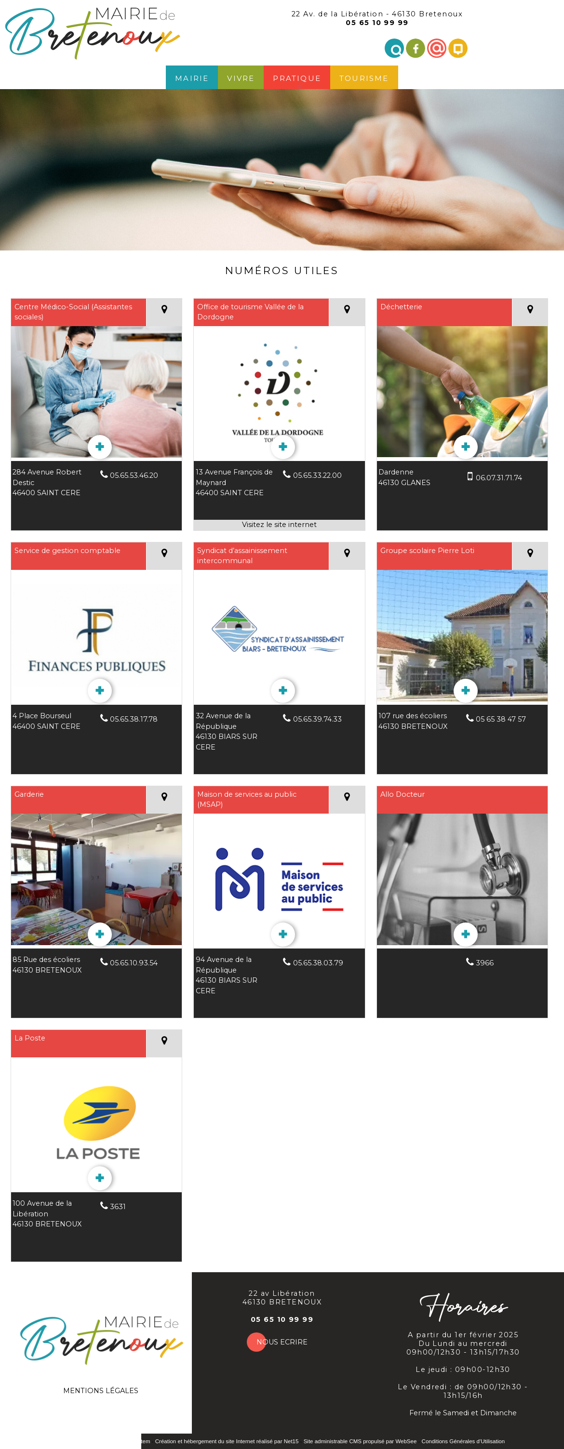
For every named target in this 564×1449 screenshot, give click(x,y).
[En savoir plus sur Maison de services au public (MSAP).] (283, 934)
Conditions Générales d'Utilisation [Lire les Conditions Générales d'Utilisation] (463, 1441)
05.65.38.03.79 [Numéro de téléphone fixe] (318, 963)
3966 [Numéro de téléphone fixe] (485, 963)
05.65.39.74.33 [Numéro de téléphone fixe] (317, 719)
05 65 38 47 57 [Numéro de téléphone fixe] (501, 719)
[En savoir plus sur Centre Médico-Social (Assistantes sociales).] (100, 447)
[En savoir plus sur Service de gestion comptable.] (100, 691)
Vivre (241, 77)
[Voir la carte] (164, 312)
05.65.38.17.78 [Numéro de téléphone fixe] (134, 719)
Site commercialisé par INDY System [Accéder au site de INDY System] (104, 1441)
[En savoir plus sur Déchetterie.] (466, 447)
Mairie (192, 77)
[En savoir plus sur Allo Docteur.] (466, 934)
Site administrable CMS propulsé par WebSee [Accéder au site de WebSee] (360, 1441)
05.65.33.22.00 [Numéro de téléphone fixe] (317, 475)
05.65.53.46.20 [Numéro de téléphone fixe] (134, 475)
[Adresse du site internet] (279, 525)
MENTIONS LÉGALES (100, 1390)
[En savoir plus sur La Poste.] (100, 1178)
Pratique (297, 77)
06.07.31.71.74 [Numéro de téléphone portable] (499, 478)
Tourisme (364, 77)
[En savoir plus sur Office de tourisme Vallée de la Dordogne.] (283, 447)
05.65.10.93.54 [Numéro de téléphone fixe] (134, 963)
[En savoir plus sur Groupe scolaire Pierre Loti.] (466, 691)
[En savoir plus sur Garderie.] (100, 934)
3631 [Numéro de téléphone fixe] (118, 1206)
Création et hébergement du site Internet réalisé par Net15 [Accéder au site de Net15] (227, 1441)
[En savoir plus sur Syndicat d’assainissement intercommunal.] (283, 691)
